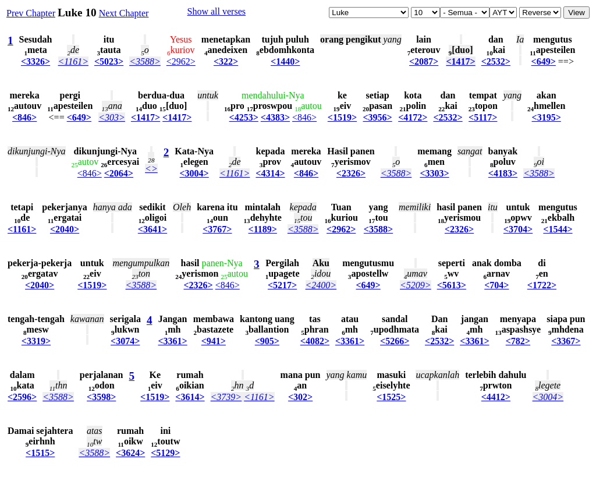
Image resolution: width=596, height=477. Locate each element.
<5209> (415, 285)
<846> (24, 117)
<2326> (351, 173)
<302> (300, 397)
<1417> (460, 61)
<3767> (217, 229)
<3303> (434, 173)
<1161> (73, 61)
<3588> (145, 61)
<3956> (377, 117)
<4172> (412, 117)
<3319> (36, 341)
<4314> (270, 173)
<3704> (518, 229)
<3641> (152, 229)
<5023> (108, 61)
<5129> (165, 453)
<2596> (22, 397)
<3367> (565, 341)
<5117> (483, 117)
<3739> (226, 397)
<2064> (118, 173)
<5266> (394, 341)
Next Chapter (124, 13)
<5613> (451, 285)
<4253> (243, 117)
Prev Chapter (30, 13)
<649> (543, 61)
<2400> (321, 285)
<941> (213, 341)
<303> (111, 117)
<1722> (541, 285)
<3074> (125, 341)
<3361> (172, 341)
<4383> (275, 117)
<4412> (495, 397)
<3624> (130, 453)
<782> (518, 341)
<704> (496, 285)
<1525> (391, 397)
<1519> (342, 117)
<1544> (557, 229)
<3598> (101, 397)
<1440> (285, 61)
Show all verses (216, 11)
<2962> (181, 61)
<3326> (35, 61)
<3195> (546, 117)
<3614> (189, 397)
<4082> (314, 341)
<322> (226, 61)
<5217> (282, 285)
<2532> (495, 61)
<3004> (194, 173)
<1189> (263, 229)
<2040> (64, 229)
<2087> (423, 61)
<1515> (40, 453)
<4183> (502, 173)
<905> (267, 341)
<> (151, 169)
